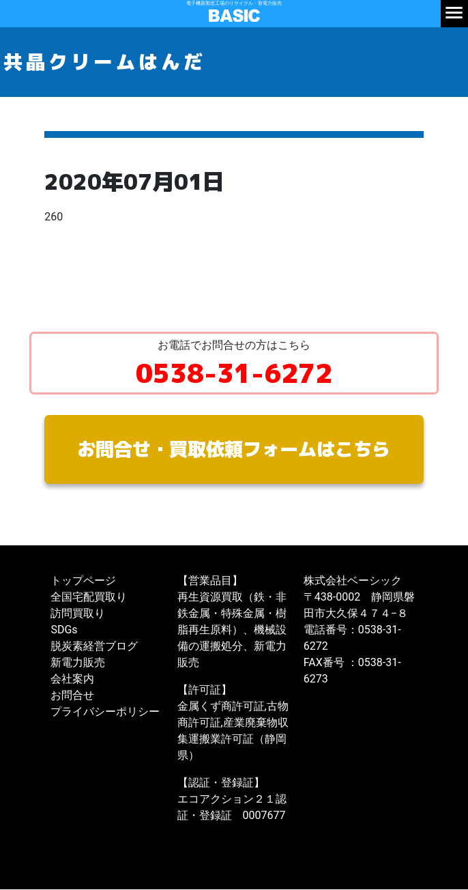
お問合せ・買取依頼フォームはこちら (234, 449)
